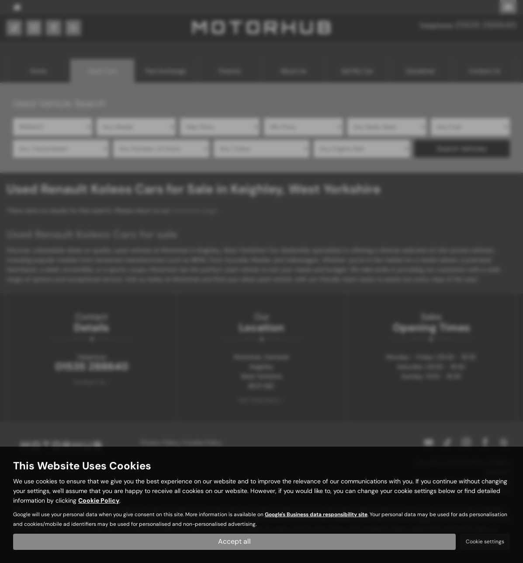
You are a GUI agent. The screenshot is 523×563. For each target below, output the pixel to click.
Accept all (234, 541)
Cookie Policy (98, 501)
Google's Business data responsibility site (316, 514)
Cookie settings (485, 541)
